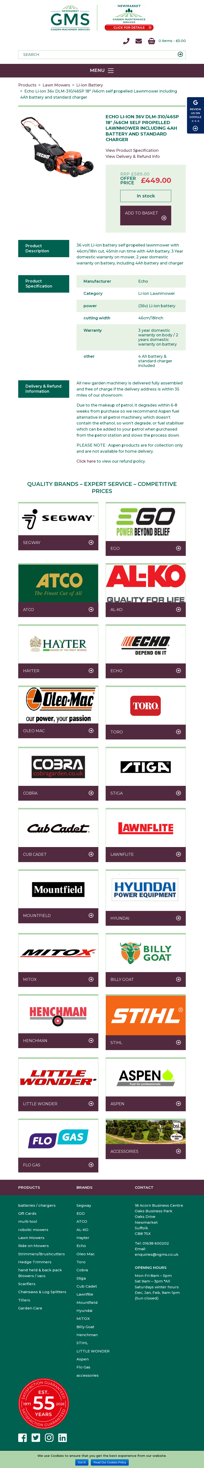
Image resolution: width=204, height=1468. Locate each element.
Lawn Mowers (56, 85)
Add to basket (141, 213)
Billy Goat (85, 1326)
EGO (80, 1213)
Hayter (82, 1237)
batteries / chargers (37, 1205)
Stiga (81, 1278)
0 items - (167, 41)
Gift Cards (27, 1213)
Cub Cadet (86, 1286)
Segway (83, 1205)
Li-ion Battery (89, 85)
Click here (86, 461)
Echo (81, 1245)
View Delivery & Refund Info (133, 156)
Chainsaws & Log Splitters (42, 1292)
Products (27, 85)
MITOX (83, 1318)
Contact (144, 1187)
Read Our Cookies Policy (110, 1462)
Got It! (82, 1462)
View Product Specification (132, 150)
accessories (87, 1375)
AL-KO (82, 1229)
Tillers (24, 1300)
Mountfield (87, 1302)
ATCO (81, 1221)
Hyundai (84, 1310)
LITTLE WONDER (93, 1351)
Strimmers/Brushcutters (41, 1254)
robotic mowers (33, 1229)
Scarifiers (26, 1283)
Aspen (82, 1359)
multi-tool (27, 1221)
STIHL (82, 1343)
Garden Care (30, 1308)
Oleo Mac (85, 1254)
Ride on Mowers (33, 1245)
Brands (84, 1187)
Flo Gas (83, 1367)
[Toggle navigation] (102, 70)
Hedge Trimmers (34, 1262)
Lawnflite (84, 1294)
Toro (80, 1262)
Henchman (87, 1334)
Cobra (82, 1270)
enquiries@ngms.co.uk (156, 1254)
